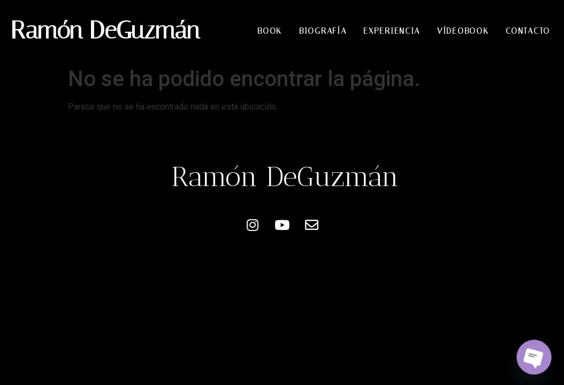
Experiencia (391, 31)
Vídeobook (463, 31)
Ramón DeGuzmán (105, 30)
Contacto (528, 31)
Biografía (322, 31)
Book (269, 31)
